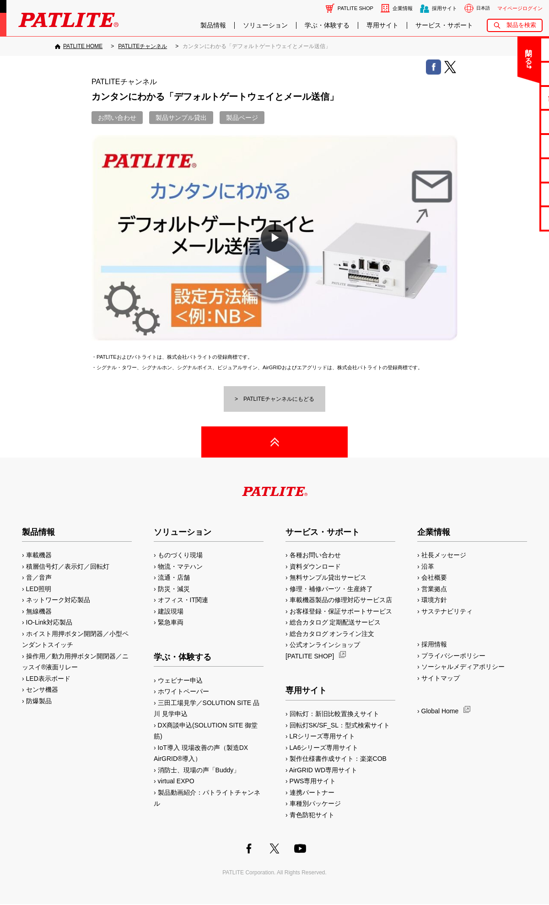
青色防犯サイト (312, 815)
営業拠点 (434, 589)
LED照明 (38, 589)
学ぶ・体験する (327, 25)
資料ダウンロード (315, 566)
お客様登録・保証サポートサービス (341, 611)
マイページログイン (520, 8)
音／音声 (39, 577)
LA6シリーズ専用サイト (324, 747)
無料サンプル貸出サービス (328, 577)
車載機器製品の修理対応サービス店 (341, 599)
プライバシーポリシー (453, 655)
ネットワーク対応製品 (58, 599)
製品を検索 (521, 25)
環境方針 (434, 599)
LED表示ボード (48, 678)
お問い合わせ (117, 117)
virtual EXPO (176, 781)
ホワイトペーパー (183, 691)
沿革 (427, 566)
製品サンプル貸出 (181, 117)
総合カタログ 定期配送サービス (335, 622)
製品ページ (242, 117)
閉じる (481, 52)
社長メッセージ (443, 555)
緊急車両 (170, 622)
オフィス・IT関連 (183, 599)
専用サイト (382, 25)
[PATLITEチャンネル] (142, 46)
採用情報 (434, 644)
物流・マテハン (180, 566)
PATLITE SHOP (355, 8)
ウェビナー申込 (180, 680)
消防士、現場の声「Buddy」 (199, 770)
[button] (275, 238)
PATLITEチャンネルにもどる (278, 399)
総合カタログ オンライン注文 (332, 633)
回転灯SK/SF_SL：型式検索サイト (340, 725)
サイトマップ (440, 678)
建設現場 (170, 611)
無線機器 (39, 611)
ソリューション (265, 25)
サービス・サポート (444, 25)
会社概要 (434, 577)
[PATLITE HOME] (78, 46)
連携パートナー (312, 792)
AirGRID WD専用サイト (323, 770)
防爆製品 (39, 701)
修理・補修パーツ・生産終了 (331, 589)
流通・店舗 (174, 577)
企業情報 (403, 8)
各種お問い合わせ (315, 555)
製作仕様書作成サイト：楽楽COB (338, 758)
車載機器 (39, 555)
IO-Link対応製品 (49, 622)
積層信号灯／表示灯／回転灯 (67, 566)
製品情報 (213, 25)
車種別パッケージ (315, 803)
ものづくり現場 (180, 555)
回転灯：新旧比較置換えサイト (334, 713)
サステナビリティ (447, 611)
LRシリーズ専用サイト (322, 736)
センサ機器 (42, 689)
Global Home (440, 711)
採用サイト (444, 8)
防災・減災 (174, 589)
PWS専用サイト (313, 781)
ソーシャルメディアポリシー (463, 666)
